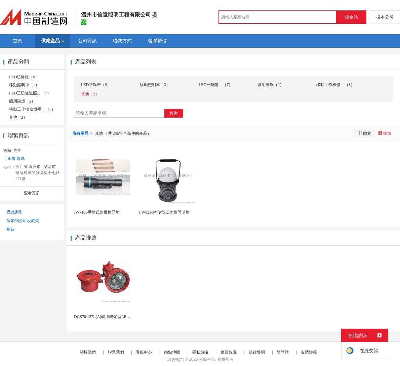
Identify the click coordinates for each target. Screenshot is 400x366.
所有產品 (80, 133)
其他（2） (18, 117)
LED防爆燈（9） (24, 77)
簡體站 (283, 352)
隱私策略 (200, 352)
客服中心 (144, 352)
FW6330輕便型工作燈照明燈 (164, 212)
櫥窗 (384, 133)
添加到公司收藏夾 (23, 220)
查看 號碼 (16, 158)
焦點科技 (207, 359)
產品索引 (15, 212)
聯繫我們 (116, 352)
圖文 (364, 133)
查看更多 (32, 193)
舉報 (11, 229)
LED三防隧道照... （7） (30, 93)
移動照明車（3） (24, 85)
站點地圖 (172, 352)
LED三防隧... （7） (216, 84)
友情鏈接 (309, 352)
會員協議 (229, 352)
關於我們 (88, 352)
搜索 (174, 113)
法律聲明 (257, 352)
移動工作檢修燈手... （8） (32, 109)
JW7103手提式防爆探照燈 (97, 212)
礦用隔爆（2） (22, 101)
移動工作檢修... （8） (335, 84)
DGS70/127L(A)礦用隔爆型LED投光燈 (108, 316)
